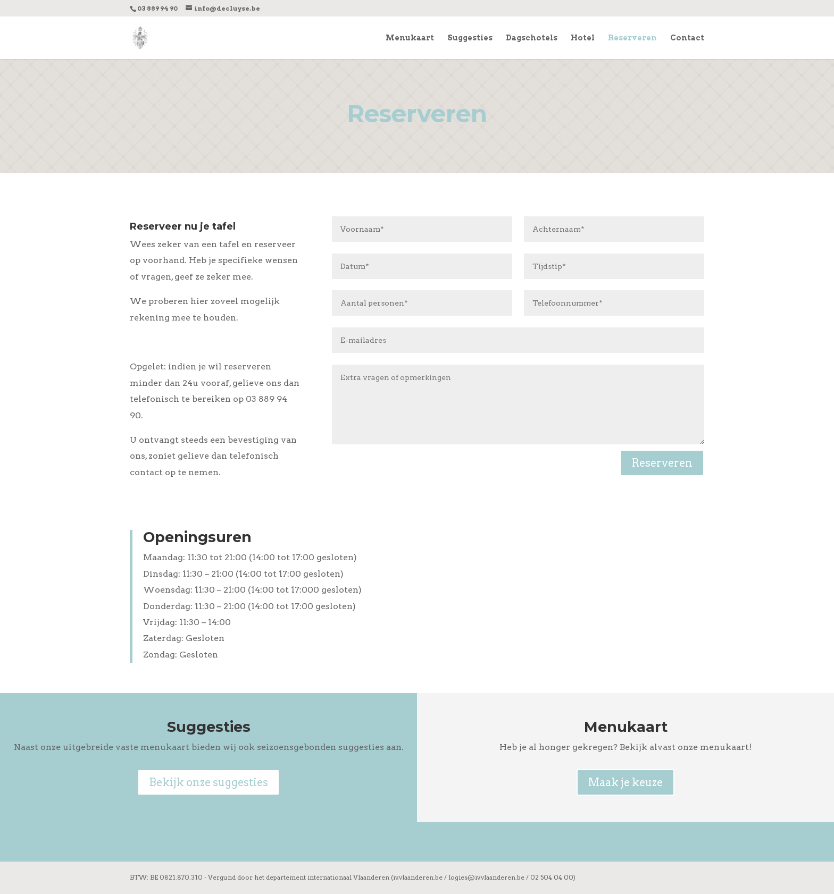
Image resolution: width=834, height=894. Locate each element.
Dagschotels (531, 38)
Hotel (583, 38)
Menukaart (410, 38)
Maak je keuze (625, 782)
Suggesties (470, 38)
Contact (687, 38)
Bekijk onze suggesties (208, 782)
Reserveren (632, 38)
